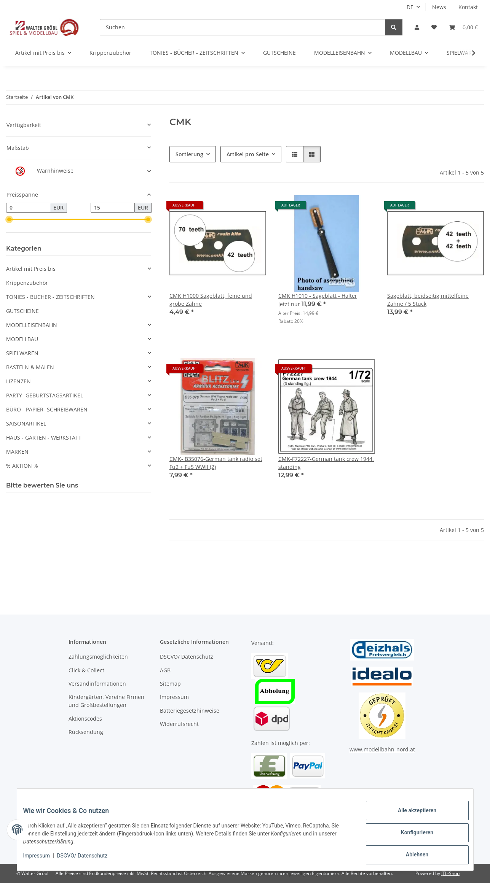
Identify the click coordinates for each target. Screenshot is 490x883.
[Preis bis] (113, 208)
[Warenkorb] (463, 27)
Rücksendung (86, 731)
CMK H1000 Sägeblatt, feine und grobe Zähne (210, 299)
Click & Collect (86, 670)
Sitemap (170, 683)
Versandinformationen (97, 683)
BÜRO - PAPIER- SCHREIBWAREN (47, 409)
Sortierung (189, 154)
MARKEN (17, 451)
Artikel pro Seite (248, 154)
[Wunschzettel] (434, 27)
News (439, 7)
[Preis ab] (28, 208)
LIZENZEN (18, 381)
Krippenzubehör (27, 282)
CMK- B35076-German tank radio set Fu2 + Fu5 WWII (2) (215, 462)
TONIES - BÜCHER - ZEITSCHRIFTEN (50, 296)
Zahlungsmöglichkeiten (98, 656)
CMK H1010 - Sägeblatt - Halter (317, 295)
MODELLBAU (22, 339)
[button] (417, 27)
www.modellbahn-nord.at (382, 749)
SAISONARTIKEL (26, 423)
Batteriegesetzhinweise (189, 710)
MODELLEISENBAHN (31, 325)
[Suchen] (242, 27)
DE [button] (410, 7)
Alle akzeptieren (411, 816)
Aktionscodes (85, 718)
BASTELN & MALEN (30, 367)
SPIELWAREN (22, 353)
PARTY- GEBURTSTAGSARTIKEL (44, 395)
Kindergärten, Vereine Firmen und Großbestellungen (106, 700)
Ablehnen (411, 856)
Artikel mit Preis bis (31, 268)
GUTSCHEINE (22, 310)
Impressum (42, 859)
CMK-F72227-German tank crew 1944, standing (326, 462)
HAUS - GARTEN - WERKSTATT (43, 437)
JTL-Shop (450, 873)
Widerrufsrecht (179, 723)
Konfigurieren (411, 836)
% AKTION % (22, 465)
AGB (165, 670)
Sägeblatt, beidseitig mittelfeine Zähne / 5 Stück (428, 299)
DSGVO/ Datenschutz (88, 859)
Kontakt (468, 7)
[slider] (9, 219)
